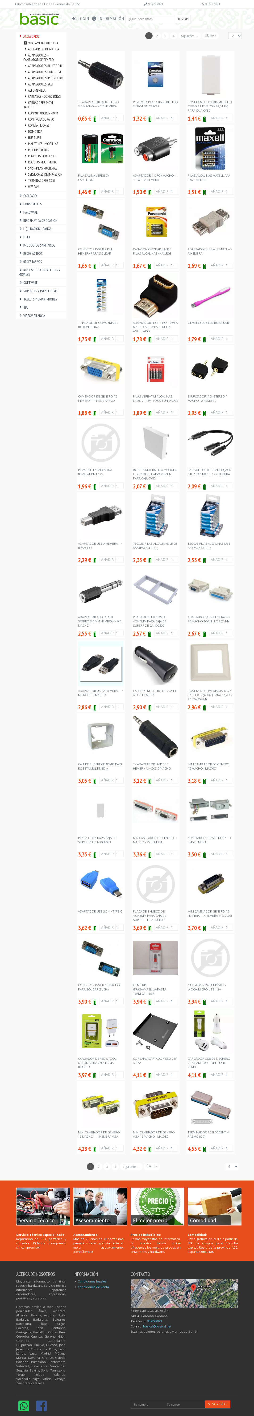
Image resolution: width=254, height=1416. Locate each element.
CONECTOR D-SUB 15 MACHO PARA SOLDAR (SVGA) (99, 987)
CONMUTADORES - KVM (40, 113)
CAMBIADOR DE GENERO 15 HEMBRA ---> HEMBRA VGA (97, 398)
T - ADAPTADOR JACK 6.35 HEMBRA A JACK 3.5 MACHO (152, 766)
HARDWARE (28, 212)
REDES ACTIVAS (31, 253)
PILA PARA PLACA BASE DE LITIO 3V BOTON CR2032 (155, 104)
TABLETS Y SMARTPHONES (38, 299)
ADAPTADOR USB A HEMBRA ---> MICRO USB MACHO (100, 693)
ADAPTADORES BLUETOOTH (43, 66)
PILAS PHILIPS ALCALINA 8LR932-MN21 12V (95, 472)
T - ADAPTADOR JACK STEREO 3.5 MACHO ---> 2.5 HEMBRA (98, 104)
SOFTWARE (28, 282)
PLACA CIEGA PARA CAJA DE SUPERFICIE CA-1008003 (97, 840)
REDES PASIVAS (30, 262)
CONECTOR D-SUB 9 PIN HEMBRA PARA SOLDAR (95, 251)
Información (108, 18)
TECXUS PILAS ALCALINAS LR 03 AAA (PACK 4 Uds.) (155, 545)
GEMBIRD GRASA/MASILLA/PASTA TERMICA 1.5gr (149, 989)
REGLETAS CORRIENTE (39, 156)
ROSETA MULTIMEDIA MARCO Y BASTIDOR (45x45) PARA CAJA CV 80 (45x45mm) (210, 695)
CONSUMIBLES (30, 204)
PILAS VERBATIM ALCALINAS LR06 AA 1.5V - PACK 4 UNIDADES (155, 398)
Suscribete (218, 1404)
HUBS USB (32, 137)
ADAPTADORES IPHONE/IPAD (43, 78)
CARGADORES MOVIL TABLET (38, 104)
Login (80, 18)
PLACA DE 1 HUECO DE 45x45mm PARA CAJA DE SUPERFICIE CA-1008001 (149, 915)
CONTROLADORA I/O (38, 119)
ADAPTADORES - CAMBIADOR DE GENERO (38, 57)
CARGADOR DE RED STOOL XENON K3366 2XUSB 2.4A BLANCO (97, 1062)
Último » (210, 35)
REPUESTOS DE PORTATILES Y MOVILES (40, 272)
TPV (24, 307)
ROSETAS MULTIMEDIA (40, 162)
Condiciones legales (92, 1281)
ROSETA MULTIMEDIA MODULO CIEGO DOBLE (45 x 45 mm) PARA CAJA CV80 (155, 474)
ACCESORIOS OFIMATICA (41, 49)
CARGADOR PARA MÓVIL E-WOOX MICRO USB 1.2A (207, 987)
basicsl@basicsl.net (157, 1326)
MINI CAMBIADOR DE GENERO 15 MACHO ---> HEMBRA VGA (99, 1134)
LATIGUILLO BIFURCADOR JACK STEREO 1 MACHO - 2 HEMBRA (209, 472)
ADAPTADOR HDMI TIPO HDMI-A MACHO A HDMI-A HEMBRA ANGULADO (155, 327)
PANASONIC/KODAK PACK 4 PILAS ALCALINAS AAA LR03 (152, 251)
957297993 (155, 4)
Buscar (183, 19)
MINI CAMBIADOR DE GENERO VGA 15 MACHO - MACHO (154, 1134)
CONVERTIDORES (36, 125)
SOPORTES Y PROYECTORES (38, 291)
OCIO (24, 237)
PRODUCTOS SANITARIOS (37, 245)
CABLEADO (28, 196)
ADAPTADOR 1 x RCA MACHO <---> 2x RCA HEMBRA (155, 177)
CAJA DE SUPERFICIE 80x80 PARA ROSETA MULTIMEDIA (100, 766)
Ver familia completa (40, 43)
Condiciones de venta (93, 1287)
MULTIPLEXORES (36, 150)
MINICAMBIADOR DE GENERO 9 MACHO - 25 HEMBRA (154, 840)
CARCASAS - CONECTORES (42, 96)
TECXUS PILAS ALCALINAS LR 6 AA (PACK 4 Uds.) (209, 545)
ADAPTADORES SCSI (38, 84)
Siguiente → (189, 36)
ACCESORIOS (29, 36)
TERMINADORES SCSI (39, 180)
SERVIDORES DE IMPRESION (42, 174)
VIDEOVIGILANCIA (32, 315)
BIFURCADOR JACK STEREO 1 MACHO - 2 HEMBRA (207, 398)
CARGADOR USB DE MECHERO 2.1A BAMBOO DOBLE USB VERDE (209, 1062)
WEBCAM (31, 186)
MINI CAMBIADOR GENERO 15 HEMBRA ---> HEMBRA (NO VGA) (210, 913)
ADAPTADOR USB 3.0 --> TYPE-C (100, 911)
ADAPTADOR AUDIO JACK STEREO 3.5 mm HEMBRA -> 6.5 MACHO (99, 621)
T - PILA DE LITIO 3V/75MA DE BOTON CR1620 (98, 325)
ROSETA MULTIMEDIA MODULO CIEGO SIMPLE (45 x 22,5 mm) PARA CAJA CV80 (210, 106)
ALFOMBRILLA (34, 90)
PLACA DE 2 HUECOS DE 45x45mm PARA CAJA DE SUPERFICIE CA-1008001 (150, 621)
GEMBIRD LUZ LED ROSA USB (208, 323)
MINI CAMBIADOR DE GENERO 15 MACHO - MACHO (208, 766)
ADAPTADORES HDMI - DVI (42, 72)
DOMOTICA (32, 131)
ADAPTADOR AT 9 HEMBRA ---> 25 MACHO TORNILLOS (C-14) (209, 619)
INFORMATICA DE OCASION (38, 220)
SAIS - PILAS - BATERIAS (40, 168)
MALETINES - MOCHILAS (40, 144)
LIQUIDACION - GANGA (35, 229)
